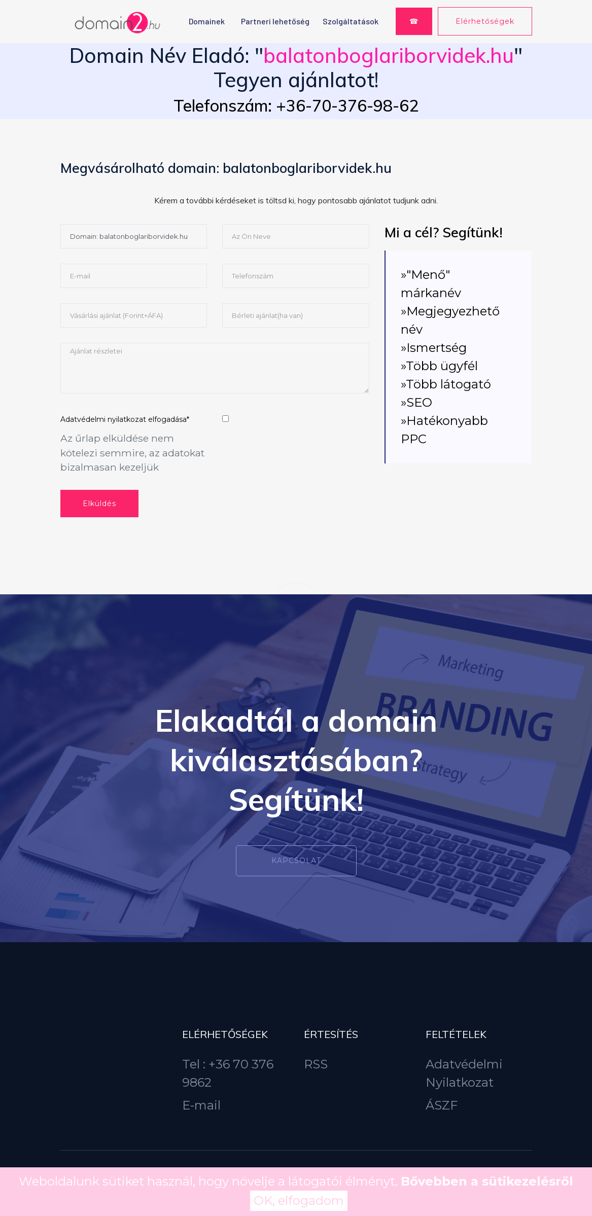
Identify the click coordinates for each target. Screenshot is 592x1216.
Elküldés (99, 503)
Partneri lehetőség (275, 21)
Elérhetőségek (485, 21)
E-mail (201, 1105)
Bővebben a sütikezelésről (487, 1181)
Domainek (207, 21)
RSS (316, 1064)
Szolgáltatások (350, 21)
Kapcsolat (296, 860)
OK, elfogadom (299, 1200)
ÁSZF (442, 1105)
